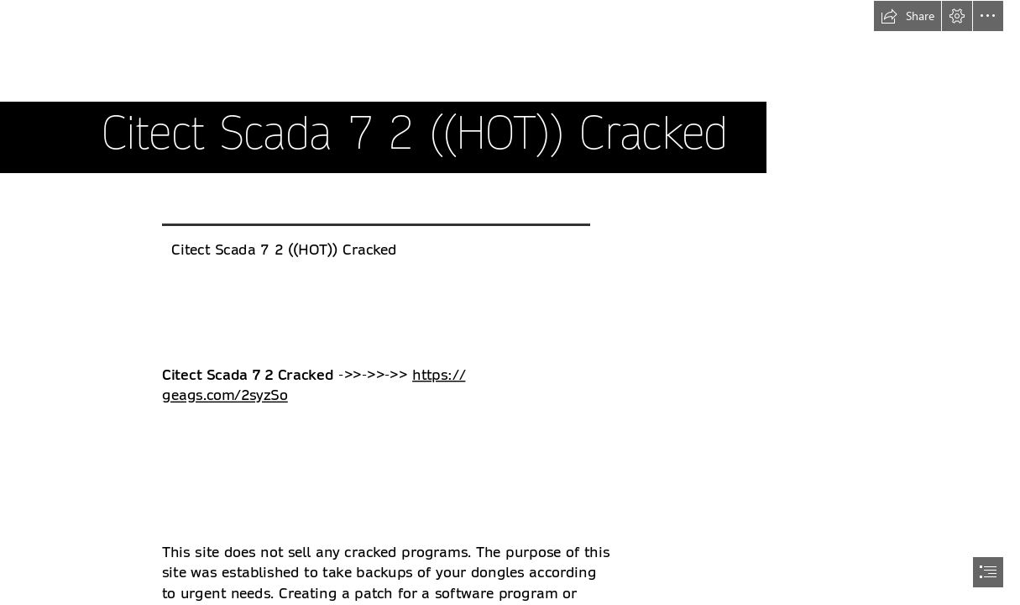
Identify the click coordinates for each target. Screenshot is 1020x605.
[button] (907, 16)
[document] (510, 302)
